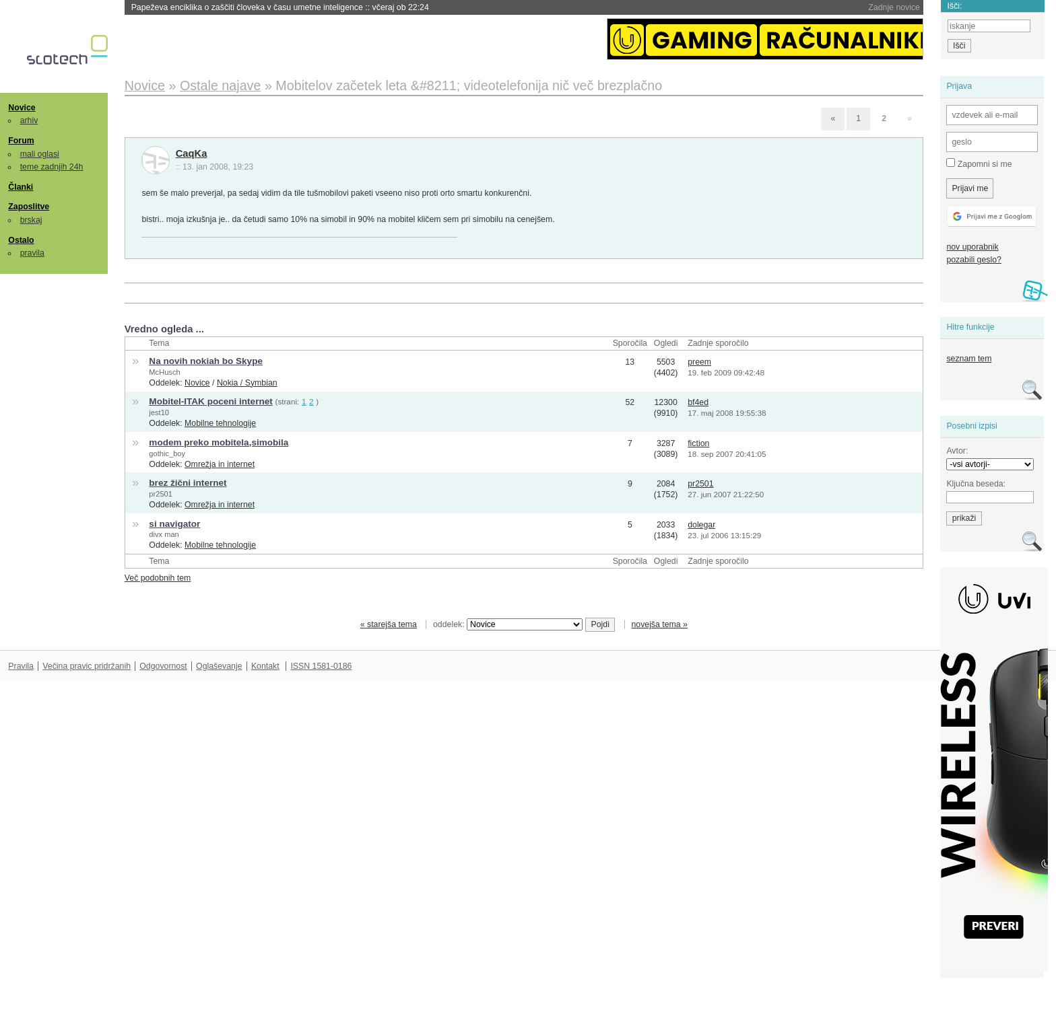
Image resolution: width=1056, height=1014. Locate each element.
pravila (32, 253)
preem (699, 362)
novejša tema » (659, 624)
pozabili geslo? (973, 259)
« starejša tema (388, 624)
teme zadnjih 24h (52, 167)
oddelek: (508, 624)
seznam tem (968, 358)
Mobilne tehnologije (220, 423)
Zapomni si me (979, 163)
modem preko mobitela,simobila (218, 442)
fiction (698, 443)
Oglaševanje (219, 666)
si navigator (174, 524)
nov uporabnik (972, 247)
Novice (21, 107)
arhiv (29, 120)
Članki (20, 187)
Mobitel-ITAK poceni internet (210, 401)
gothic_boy (167, 453)
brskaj (31, 220)
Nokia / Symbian (247, 383)
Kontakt (265, 666)
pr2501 (160, 494)
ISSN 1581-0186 (321, 666)
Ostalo (21, 240)
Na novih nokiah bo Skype (206, 361)
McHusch (164, 372)
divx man (163, 534)
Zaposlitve (28, 206)
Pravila (21, 666)
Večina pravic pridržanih (86, 666)
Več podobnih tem (158, 578)
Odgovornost (163, 666)
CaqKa (191, 153)
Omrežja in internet (220, 464)
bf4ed (698, 402)
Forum (21, 140)
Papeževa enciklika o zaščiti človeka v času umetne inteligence (280, 7)
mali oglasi (39, 154)
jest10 (159, 412)
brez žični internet (187, 483)
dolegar (701, 525)
